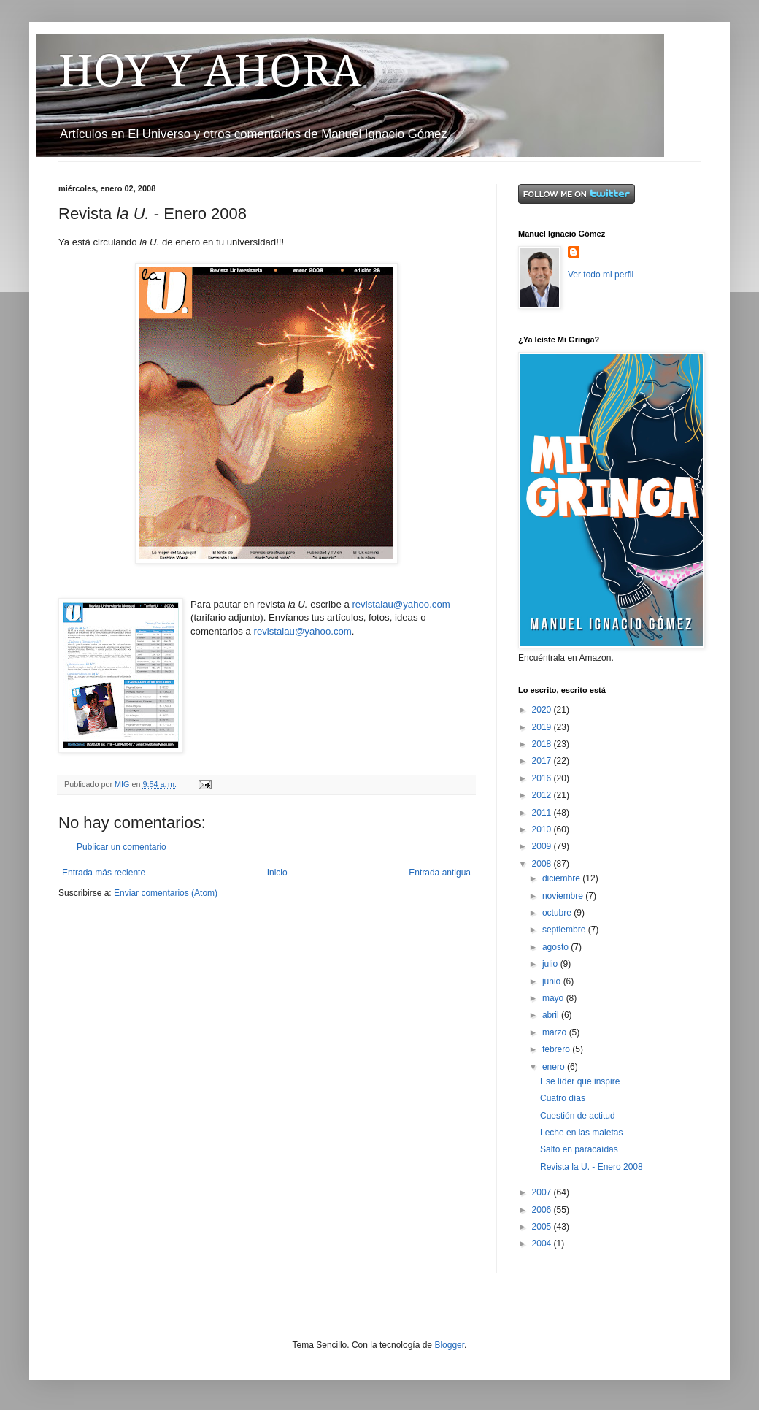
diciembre (562, 878)
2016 (543, 778)
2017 (543, 761)
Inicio (277, 872)
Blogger (449, 1345)
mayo (554, 998)
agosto (556, 947)
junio (552, 981)
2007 (543, 1192)
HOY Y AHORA (209, 70)
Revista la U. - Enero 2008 (591, 1167)
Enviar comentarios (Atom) (165, 893)
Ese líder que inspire (580, 1081)
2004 (543, 1243)
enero (554, 1067)
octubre (558, 913)
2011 (543, 813)
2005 (543, 1227)
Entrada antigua (440, 872)
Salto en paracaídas (579, 1149)
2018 (543, 744)
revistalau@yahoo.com (401, 604)
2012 (543, 795)
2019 (543, 727)
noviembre (563, 896)
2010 (543, 829)
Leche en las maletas (581, 1132)
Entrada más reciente (103, 872)
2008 (543, 864)
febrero (557, 1049)
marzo (555, 1032)
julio (551, 964)
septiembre (565, 929)
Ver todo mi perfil (600, 274)
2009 (543, 846)
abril (551, 1015)
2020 (543, 710)
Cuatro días (562, 1098)
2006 (543, 1210)
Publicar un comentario (121, 847)
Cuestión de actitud (577, 1116)
